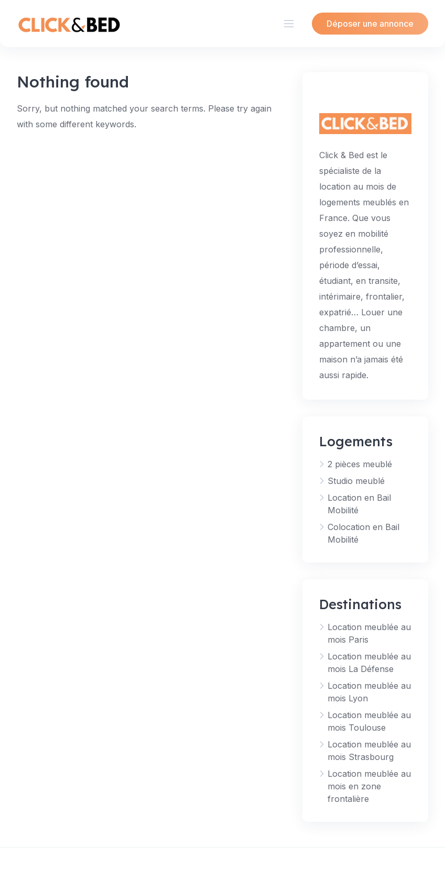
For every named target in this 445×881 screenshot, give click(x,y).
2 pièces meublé (360, 464)
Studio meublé (356, 481)
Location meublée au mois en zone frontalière (369, 786)
